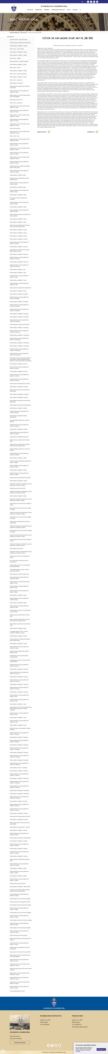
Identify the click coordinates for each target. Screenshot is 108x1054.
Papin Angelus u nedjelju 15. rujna (18, 272)
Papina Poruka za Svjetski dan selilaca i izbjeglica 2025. (19, 651)
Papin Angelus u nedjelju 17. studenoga (19, 342)
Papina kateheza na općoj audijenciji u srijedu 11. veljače (19, 879)
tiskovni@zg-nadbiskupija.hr (80, 1027)
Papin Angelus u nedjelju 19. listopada (19, 752)
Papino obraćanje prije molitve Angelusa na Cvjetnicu (20, 939)
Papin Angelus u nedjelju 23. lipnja (18, 207)
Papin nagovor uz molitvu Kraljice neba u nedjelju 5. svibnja (20, 139)
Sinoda (68, 9)
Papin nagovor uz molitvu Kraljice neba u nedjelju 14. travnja (20, 115)
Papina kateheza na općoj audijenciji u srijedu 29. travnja (19, 978)
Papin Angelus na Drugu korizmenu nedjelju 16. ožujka (20, 508)
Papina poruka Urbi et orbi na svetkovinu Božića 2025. (20, 823)
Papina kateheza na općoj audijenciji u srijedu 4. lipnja (19, 586)
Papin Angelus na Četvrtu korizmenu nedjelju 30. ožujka (21, 531)
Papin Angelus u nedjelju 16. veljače (18, 480)
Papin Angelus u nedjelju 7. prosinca (18, 801)
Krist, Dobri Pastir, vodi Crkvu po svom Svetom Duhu (19, 561)
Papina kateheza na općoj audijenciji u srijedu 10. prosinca (19, 805)
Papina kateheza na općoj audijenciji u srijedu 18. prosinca (19, 379)
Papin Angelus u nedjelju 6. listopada (19, 294)
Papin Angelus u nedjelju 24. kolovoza (19, 684)
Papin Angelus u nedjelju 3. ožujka (18, 64)
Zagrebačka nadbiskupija (54, 6)
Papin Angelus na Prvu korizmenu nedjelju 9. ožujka (21, 504)
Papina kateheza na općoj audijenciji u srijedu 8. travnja (19, 960)
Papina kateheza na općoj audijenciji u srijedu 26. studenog (19, 797)
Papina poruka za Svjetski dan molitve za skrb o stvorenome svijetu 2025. (20, 620)
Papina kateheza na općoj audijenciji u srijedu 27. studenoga (19, 349)
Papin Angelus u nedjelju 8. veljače (18, 876)
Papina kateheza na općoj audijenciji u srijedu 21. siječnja (19, 852)
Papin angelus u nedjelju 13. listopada (19, 301)
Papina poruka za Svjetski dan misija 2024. (20, 42)
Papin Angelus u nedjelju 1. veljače (18, 868)
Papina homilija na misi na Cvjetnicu (18, 935)
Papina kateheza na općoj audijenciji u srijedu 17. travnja (19, 120)
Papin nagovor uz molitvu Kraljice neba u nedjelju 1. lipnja (20, 582)
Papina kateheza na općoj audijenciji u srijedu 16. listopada (19, 305)
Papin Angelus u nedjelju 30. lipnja (18, 219)
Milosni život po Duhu (15, 128)
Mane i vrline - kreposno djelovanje (18, 73)
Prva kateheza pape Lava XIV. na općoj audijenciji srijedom (19, 570)
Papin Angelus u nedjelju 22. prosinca (19, 386)
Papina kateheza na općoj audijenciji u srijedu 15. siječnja (19, 425)
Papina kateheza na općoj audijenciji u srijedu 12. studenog (19, 782)
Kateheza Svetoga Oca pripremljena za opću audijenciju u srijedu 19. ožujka (21, 513)
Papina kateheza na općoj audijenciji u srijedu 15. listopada (19, 748)
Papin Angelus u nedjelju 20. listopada (19, 316)
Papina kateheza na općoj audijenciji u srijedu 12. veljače (19, 473)
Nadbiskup (46, 9)
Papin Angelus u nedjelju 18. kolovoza (19, 254)
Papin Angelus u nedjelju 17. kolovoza (19, 676)
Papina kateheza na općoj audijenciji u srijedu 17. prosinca (19, 809)
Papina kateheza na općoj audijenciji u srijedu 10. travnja (19, 111)
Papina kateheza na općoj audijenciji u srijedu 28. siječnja (19, 864)
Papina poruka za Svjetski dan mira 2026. (20, 816)
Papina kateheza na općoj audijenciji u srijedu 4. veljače (19, 872)
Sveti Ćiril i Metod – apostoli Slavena (18, 39)
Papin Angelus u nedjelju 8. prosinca (18, 371)
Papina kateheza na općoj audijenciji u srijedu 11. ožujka (19, 916)
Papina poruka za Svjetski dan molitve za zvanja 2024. (20, 86)
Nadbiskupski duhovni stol (58, 9)
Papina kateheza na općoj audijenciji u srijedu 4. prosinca (19, 367)
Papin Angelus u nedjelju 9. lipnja (18, 187)
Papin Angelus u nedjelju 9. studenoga (19, 778)
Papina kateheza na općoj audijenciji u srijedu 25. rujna (19, 284)
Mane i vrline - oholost (15, 67)
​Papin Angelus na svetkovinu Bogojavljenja (20, 837)
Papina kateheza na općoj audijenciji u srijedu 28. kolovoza (19, 265)
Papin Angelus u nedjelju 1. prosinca (18, 363)
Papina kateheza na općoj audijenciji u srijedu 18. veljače (19, 894)
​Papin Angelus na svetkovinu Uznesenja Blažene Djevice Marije (19, 250)
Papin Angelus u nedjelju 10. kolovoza (19, 669)
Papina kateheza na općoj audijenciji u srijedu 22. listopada (19, 756)
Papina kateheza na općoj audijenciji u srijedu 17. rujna (19, 713)
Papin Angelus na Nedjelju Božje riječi (19, 436)
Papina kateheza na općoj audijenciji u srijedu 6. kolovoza (19, 665)
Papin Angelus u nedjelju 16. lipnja (18, 194)
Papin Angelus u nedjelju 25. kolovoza (19, 261)
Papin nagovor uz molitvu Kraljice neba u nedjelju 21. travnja (20, 124)
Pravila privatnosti (15, 1036)
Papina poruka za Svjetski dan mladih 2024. (20, 287)
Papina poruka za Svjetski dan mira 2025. (20, 383)
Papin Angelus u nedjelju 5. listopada (19, 737)
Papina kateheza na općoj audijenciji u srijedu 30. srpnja (19, 647)
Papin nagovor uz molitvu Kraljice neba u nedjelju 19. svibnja (20, 157)
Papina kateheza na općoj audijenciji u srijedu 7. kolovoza (19, 242)
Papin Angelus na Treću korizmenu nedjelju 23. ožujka (20, 517)
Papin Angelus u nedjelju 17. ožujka (18, 77)
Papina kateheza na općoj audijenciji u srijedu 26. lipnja (19, 210)
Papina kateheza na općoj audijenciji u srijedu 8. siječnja (19, 411)
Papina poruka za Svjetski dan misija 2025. (20, 477)
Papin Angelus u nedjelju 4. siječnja (18, 830)
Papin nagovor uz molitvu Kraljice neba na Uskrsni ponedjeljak (20, 95)
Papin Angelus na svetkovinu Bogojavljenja (20, 405)
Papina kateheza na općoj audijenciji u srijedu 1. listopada (19, 733)
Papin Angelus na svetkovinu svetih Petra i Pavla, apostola (20, 215)
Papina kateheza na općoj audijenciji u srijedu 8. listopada (19, 741)
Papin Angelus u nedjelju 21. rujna (18, 717)
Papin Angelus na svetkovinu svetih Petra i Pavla (20, 624)
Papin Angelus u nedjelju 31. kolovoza (19, 692)
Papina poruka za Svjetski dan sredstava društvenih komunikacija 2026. (20, 890)
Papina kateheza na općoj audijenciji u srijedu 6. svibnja (19, 987)
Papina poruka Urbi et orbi (16, 99)
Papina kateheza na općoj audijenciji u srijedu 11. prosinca (19, 375)
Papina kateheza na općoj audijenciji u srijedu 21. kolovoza (19, 258)
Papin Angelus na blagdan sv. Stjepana (19, 394)
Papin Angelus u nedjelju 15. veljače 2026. (20, 886)
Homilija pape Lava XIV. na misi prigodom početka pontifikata (20, 565)
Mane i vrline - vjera (14, 136)
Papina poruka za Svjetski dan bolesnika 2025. (20, 440)
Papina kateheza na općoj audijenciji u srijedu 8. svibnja (19, 144)
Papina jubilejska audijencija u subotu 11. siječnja (20, 420)
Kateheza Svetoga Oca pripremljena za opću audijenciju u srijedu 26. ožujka (21, 526)
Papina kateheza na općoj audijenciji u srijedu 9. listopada (19, 297)
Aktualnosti (30, 9)
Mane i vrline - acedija (15, 58)
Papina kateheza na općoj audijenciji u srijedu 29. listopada (19, 763)
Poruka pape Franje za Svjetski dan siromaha (18, 198)
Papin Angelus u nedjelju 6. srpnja (18, 628)
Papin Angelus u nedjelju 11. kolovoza (19, 246)
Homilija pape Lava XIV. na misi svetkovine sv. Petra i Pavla (20, 611)
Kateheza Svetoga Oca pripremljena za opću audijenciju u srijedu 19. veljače (21, 484)
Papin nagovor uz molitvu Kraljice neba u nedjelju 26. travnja (20, 973)
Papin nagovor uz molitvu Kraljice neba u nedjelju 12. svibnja (20, 148)
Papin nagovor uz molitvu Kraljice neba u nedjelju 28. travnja (20, 132)
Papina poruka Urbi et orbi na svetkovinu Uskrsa (20, 556)
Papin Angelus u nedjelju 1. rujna (17, 269)
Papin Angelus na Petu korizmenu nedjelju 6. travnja (21, 540)
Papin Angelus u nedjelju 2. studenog (19, 770)
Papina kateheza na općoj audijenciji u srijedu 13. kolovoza (19, 672)
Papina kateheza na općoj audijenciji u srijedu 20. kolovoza (19, 680)
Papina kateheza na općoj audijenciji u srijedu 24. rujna (19, 721)
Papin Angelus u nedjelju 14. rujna (18, 704)
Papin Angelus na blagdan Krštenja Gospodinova (18, 416)
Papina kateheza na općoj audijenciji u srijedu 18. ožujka (19, 923)
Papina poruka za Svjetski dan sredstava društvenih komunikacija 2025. (20, 445)
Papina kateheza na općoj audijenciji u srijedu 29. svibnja (19, 171)
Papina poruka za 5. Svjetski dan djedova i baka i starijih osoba (20, 639)
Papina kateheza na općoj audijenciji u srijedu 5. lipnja (19, 183)
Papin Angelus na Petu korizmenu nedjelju (20, 927)
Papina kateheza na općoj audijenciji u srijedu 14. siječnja (19, 844)
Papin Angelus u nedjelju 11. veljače (18, 55)
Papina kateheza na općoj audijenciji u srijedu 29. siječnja (19, 454)
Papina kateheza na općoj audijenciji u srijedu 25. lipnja (19, 606)
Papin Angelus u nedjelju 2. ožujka (18, 496)
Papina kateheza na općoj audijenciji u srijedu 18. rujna (19, 276)
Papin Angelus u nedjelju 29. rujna (18, 291)
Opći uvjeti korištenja (16, 1038)
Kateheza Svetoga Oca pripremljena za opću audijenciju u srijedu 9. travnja (21, 544)
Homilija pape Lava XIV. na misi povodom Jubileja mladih (20, 660)
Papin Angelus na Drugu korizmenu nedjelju (20, 905)
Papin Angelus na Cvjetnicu (16, 83)
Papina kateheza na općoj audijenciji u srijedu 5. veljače (19, 466)
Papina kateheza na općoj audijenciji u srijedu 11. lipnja (19, 591)
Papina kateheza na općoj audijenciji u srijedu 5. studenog (19, 774)
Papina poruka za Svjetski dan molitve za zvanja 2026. (20, 948)
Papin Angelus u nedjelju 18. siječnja (18, 848)
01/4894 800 (45, 1024)
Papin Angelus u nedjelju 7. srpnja (18, 222)
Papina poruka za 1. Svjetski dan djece (19, 61)
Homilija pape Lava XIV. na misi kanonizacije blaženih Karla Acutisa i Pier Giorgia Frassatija (21, 708)
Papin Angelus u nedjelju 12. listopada (19, 744)
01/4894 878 (77, 1024)
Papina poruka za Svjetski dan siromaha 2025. (19, 615)
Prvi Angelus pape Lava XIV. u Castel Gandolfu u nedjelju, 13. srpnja (19, 632)
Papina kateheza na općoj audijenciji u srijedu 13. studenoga (19, 339)
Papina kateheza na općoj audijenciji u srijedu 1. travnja (19, 943)
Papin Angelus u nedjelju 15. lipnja (18, 595)
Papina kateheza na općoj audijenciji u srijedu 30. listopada (19, 320)
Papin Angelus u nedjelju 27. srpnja (18, 643)
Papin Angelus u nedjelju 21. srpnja (18, 232)
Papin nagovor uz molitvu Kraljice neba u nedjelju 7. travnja (20, 106)
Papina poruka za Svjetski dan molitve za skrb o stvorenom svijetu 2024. (20, 225)
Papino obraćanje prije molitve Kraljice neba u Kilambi (21, 969)
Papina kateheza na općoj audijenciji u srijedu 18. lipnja (19, 598)
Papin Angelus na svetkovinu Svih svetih (19, 324)
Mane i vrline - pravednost (16, 102)
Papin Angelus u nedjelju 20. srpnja (18, 636)
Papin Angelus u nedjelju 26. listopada (19, 760)
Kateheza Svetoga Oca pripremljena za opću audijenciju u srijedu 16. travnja (21, 552)
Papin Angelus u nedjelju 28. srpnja (18, 236)
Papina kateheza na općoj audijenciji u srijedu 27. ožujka (19, 91)
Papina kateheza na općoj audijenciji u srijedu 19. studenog (19, 786)
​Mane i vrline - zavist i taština (17, 49)
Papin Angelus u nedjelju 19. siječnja (18, 429)
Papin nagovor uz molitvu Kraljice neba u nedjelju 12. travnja (20, 964)
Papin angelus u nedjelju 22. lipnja (18, 602)
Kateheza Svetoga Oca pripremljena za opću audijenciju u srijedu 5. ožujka (21, 499)
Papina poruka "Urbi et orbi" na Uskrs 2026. (20, 952)
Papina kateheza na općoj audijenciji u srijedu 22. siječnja (19, 433)
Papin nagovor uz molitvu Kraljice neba (19, 574)
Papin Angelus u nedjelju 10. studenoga (19, 335)
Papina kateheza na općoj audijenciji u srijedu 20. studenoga (19, 354)
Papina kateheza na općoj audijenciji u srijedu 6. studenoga (19, 331)
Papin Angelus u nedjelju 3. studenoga (19, 327)
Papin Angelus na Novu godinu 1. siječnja (20, 827)
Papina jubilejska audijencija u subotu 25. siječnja (20, 449)
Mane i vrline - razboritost (16, 80)
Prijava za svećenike (20, 1042)
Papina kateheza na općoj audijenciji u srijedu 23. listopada (19, 309)
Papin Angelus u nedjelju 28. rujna (18, 725)
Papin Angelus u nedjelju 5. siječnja (18, 408)
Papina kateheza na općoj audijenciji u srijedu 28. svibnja (19, 577)
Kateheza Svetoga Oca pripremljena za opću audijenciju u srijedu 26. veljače (21, 492)
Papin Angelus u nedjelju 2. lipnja (18, 175)
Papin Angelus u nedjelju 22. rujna (18, 280)
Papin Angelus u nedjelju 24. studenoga (19, 345)
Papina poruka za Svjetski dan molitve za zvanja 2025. (20, 522)
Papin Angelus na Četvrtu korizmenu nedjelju (21, 920)
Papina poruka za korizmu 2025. (18, 488)
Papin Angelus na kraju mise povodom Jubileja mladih (19, 656)
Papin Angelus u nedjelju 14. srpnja (18, 229)
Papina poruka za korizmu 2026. (18, 883)
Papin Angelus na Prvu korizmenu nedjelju (20, 898)
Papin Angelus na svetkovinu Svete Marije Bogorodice (20, 401)
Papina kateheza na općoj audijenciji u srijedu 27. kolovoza (19, 688)
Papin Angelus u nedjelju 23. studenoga (19, 790)
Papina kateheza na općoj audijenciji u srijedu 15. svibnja (19, 153)
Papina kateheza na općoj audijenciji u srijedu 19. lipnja (19, 203)
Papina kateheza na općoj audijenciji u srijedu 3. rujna (19, 695)
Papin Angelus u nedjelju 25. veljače (18, 45)
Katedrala (75, 9)
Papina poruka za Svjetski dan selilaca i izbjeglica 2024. (19, 178)
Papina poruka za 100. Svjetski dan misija (20, 901)
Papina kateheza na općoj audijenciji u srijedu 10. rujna (19, 700)
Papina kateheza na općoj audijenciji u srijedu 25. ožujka (19, 931)
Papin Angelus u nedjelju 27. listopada (19, 313)
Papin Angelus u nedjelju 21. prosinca (19, 813)
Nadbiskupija (38, 9)
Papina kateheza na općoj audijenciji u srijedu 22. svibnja (19, 162)
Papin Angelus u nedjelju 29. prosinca (19, 397)
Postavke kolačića (80, 1050)
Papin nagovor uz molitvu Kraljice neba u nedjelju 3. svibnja (20, 982)
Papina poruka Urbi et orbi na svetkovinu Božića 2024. (20, 390)
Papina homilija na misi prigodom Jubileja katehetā (20, 728)
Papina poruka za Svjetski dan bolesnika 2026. (20, 860)
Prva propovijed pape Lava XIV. (17, 991)
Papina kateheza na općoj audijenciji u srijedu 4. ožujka (19, 908)
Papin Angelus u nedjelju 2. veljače (18, 458)
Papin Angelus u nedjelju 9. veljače (18, 470)
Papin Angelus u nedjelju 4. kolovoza (19, 239)
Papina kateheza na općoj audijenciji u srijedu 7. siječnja (19, 834)
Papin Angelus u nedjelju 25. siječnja (19, 856)
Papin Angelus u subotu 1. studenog (18, 767)
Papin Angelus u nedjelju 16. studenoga (19, 793)
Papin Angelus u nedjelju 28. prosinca (19, 819)
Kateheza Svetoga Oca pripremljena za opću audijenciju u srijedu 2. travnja (21, 535)
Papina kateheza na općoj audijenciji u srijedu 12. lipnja (19, 191)
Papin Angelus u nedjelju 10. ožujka (18, 70)
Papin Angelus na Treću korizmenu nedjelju (20, 912)
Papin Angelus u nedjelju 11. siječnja (18, 841)
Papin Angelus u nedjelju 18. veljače (18, 52)
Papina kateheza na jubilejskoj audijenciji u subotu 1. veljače (20, 461)
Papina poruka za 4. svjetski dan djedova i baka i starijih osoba (20, 166)
